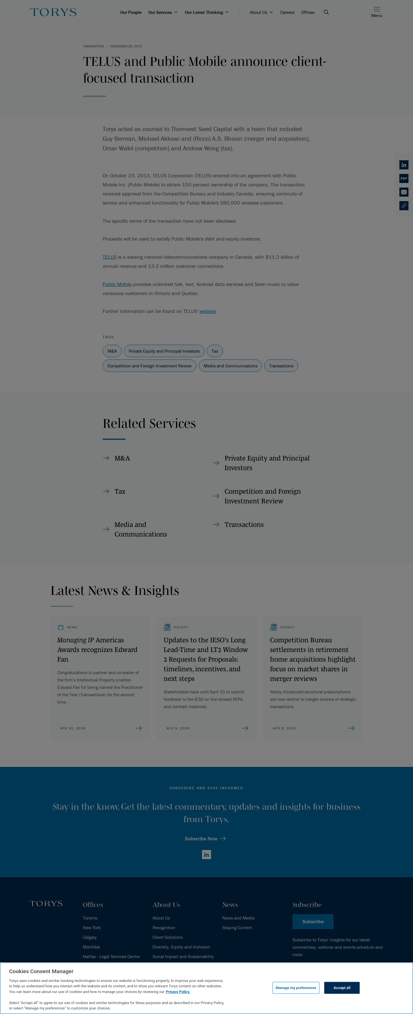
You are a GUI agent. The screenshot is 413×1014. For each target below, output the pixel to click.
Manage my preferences (296, 988)
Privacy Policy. (178, 992)
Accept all (342, 988)
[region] (206, 988)
